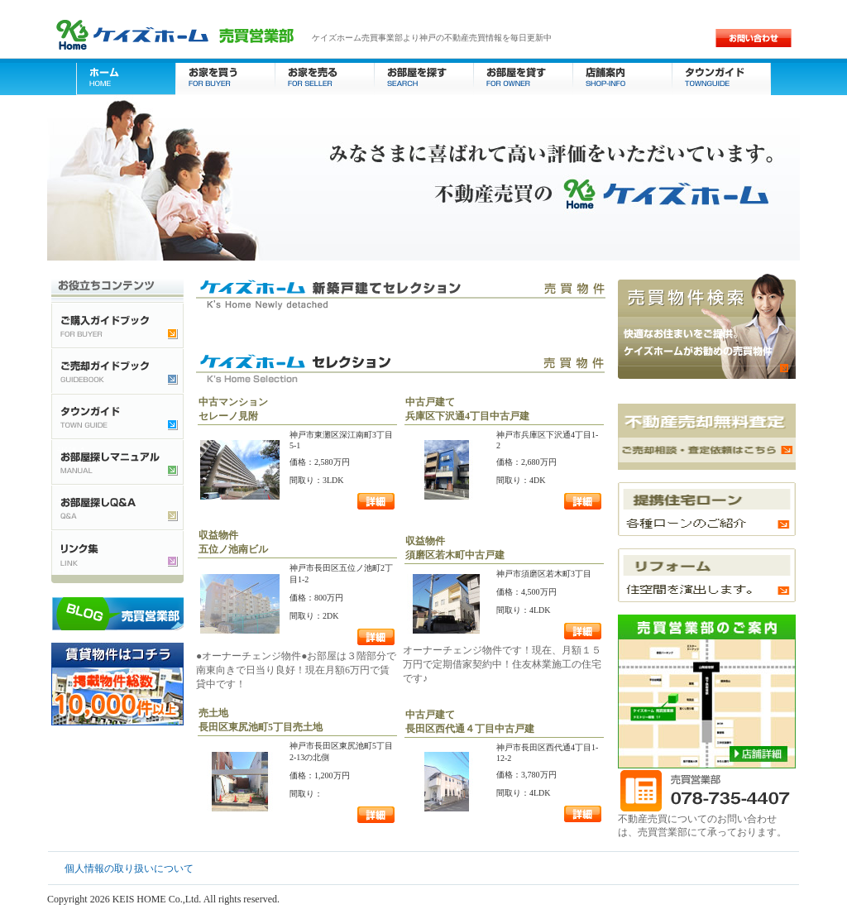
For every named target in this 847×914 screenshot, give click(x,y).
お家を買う (225, 76)
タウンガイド (721, 76)
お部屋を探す (423, 76)
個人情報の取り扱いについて (129, 868)
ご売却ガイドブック (117, 370)
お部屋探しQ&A (117, 506)
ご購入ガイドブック (117, 324)
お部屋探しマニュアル (117, 461)
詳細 (376, 501)
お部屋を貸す (522, 76)
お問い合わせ (753, 38)
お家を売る (324, 76)
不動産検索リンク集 (117, 552)
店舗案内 (622, 76)
